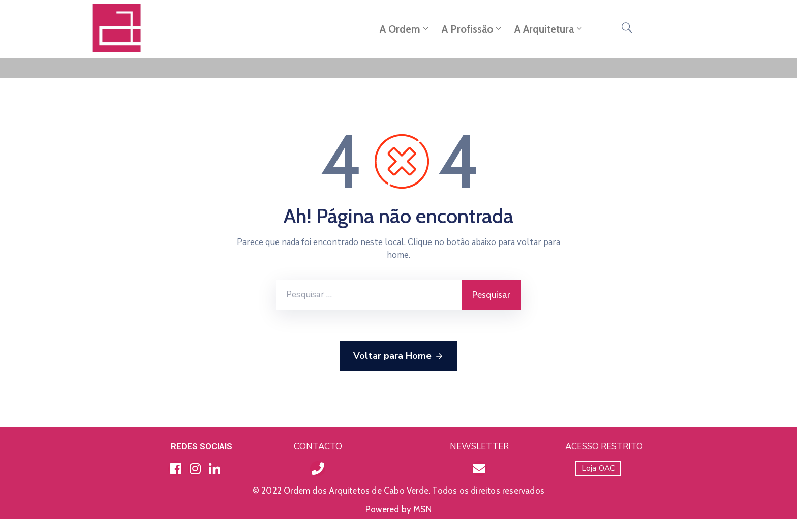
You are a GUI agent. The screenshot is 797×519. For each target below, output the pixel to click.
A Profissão (472, 29)
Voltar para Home (398, 356)
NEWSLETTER (479, 446)
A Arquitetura (549, 29)
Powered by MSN (398, 509)
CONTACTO (318, 446)
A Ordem (405, 29)
